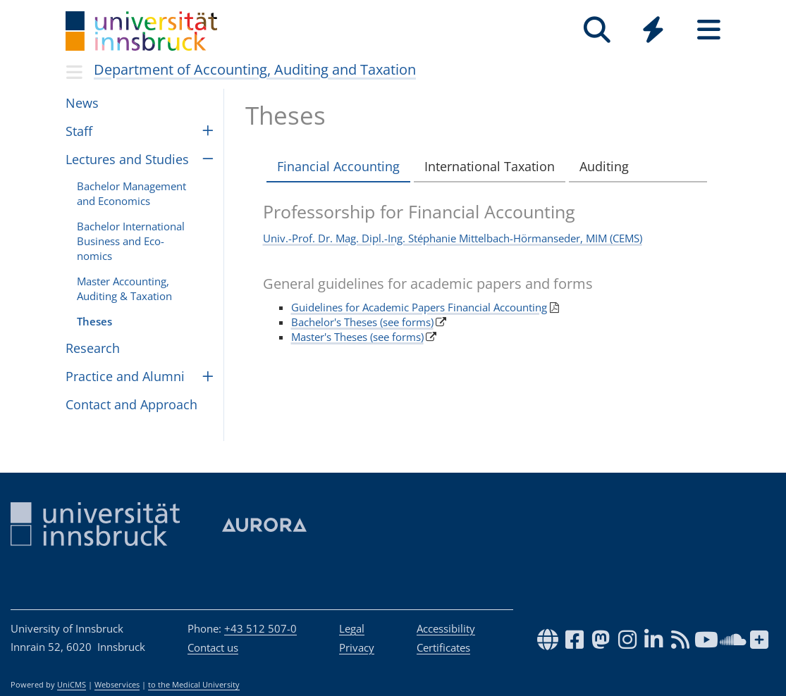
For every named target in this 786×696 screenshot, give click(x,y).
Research (93, 348)
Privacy (356, 647)
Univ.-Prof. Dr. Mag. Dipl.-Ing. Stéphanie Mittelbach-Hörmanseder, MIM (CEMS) (452, 238)
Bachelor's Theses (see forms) (362, 322)
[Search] (597, 30)
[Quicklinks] (653, 30)
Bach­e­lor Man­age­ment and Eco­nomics (131, 193)
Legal (351, 628)
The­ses (94, 321)
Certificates (443, 647)
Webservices (117, 685)
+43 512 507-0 (260, 628)
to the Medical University (194, 685)
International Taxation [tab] (489, 166)
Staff (79, 131)
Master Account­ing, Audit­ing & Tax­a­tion (124, 288)
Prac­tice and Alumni (125, 376)
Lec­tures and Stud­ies (127, 159)
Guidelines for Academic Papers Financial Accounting (419, 307)
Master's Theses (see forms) (357, 337)
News (82, 102)
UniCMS (71, 685)
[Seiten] (709, 30)
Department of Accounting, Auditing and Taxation (255, 69)
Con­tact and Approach (131, 404)
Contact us (213, 647)
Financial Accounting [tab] (338, 166)
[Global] (653, 31)
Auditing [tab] (604, 166)
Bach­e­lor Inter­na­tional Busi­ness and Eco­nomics (131, 241)
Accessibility (446, 628)
